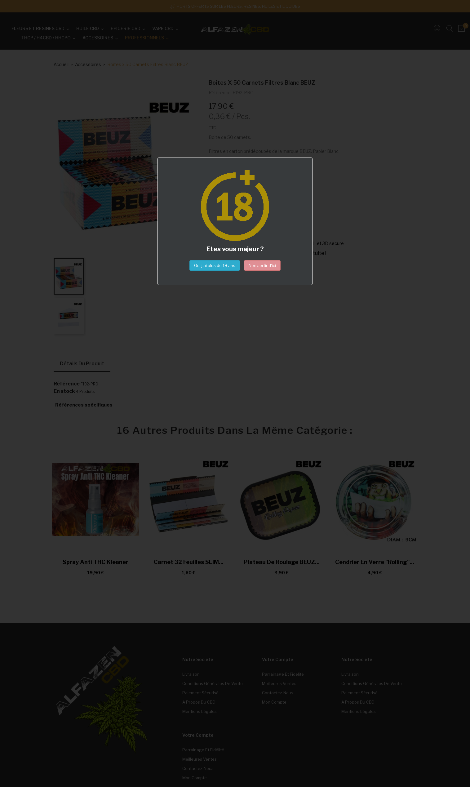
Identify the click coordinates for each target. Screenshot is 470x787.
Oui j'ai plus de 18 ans (214, 265)
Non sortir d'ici (262, 265)
